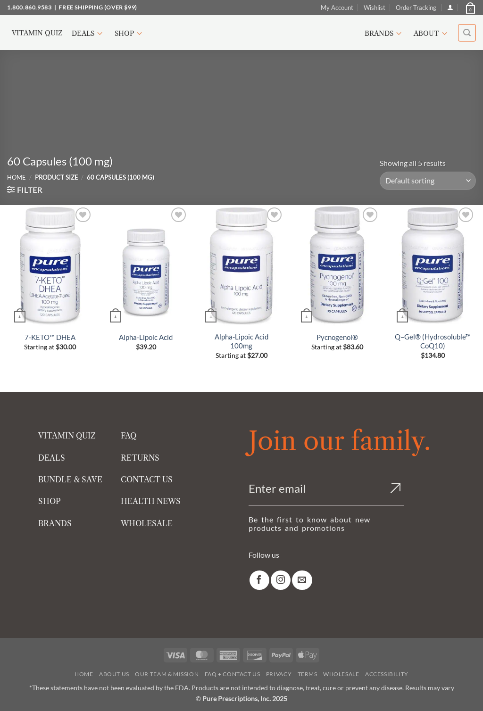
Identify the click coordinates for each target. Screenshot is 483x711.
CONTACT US (147, 479)
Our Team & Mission (167, 674)
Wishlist (374, 7)
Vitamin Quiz (37, 33)
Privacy (278, 674)
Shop (130, 33)
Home (16, 177)
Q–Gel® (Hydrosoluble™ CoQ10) (433, 341)
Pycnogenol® (337, 337)
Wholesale (341, 674)
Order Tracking (416, 7)
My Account (337, 7)
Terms (307, 674)
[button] (470, 7)
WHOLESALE (147, 523)
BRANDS (55, 523)
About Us (114, 674)
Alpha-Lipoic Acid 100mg (241, 341)
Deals (88, 33)
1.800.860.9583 (29, 7)
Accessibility (386, 674)
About (432, 33)
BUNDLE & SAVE (70, 479)
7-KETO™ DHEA (50, 337)
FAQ (128, 435)
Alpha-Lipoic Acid (146, 337)
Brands (384, 33)
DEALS (51, 458)
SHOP (49, 501)
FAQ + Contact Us (232, 674)
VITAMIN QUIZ (67, 435)
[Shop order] (428, 181)
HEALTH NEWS (151, 501)
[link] (259, 580)
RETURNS (140, 458)
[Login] (450, 7)
